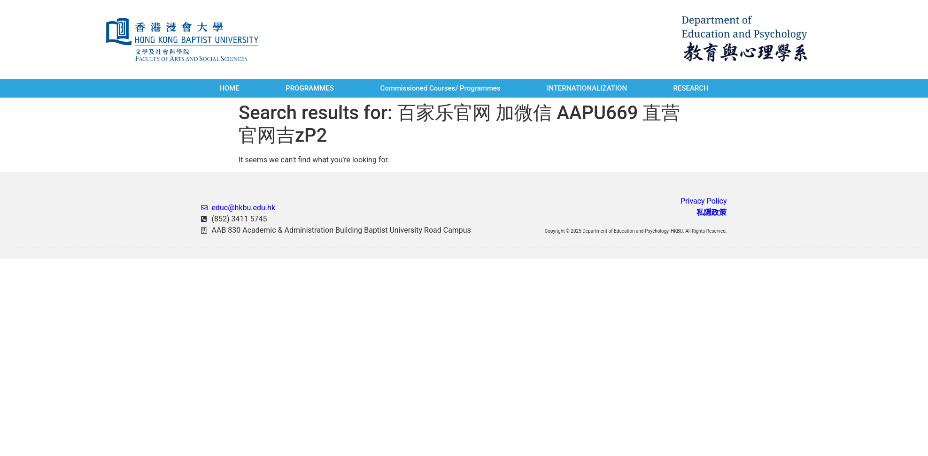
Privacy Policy (704, 201)
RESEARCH (690, 88)
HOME (229, 88)
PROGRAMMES (310, 88)
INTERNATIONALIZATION (587, 88)
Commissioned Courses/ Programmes (440, 88)
